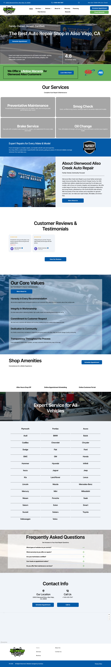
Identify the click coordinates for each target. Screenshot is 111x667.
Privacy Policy (98, 663)
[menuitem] (31, 8)
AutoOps (40, 663)
